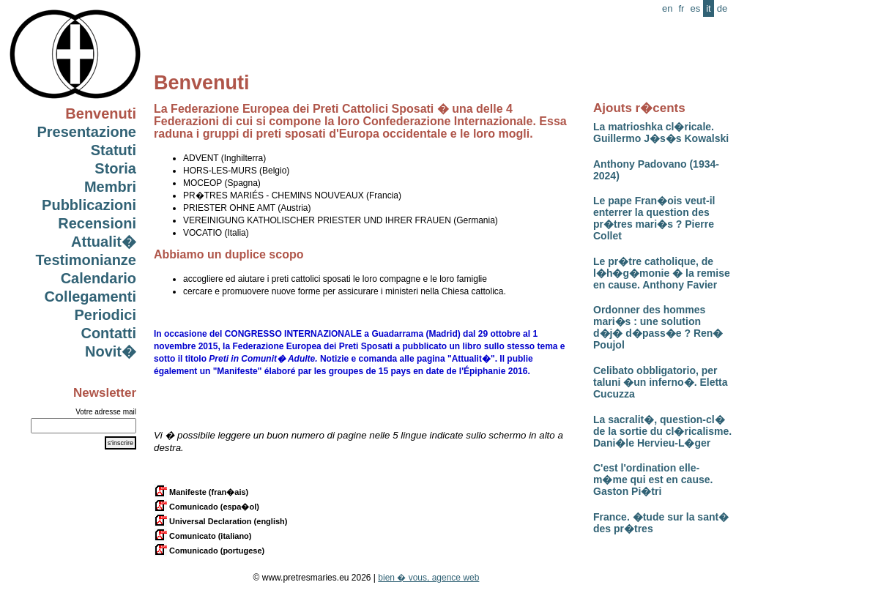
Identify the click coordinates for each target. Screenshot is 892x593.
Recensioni (97, 223)
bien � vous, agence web (428, 578)
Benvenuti (100, 113)
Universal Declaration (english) (220, 521)
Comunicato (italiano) (203, 536)
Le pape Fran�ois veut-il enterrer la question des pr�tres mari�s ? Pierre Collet (654, 218)
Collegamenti (90, 296)
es (695, 8)
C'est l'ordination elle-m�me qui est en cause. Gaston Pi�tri (653, 479)
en (667, 8)
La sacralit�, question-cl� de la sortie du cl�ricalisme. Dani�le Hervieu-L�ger (662, 431)
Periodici (105, 315)
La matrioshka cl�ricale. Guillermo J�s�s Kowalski (661, 132)
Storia (115, 168)
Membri (110, 187)
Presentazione (86, 132)
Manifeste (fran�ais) (201, 492)
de (722, 8)
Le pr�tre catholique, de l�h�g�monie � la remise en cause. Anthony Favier (661, 273)
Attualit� (103, 242)
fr (681, 8)
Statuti (113, 150)
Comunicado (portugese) (209, 550)
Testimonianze (86, 260)
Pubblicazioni (89, 205)
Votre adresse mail (105, 412)
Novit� (110, 351)
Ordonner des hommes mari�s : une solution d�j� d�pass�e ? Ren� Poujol (658, 327)
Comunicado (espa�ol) (206, 506)
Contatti (108, 333)
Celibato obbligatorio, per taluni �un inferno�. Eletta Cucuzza (660, 382)
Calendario (98, 278)
